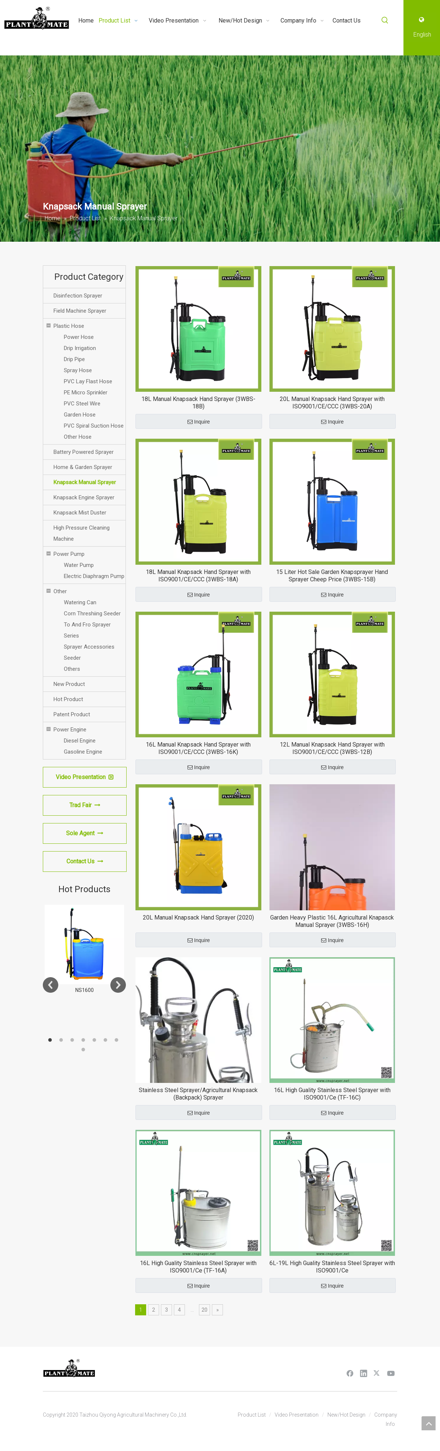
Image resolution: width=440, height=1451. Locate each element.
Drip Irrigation (80, 348)
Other (60, 591)
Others (72, 669)
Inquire (199, 422)
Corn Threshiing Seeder (92, 613)
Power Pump (69, 554)
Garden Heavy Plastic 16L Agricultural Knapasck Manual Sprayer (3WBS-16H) (332, 921)
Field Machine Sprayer (80, 310)
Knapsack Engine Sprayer (84, 497)
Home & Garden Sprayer (83, 467)
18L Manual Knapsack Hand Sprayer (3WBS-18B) (198, 402)
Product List (252, 1415)
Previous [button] (50, 985)
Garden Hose (80, 414)
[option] (84, 950)
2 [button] (62, 1040)
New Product (69, 684)
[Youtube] (391, 1373)
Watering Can (80, 602)
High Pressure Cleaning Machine (82, 533)
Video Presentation (85, 777)
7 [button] (117, 1040)
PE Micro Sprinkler (85, 392)
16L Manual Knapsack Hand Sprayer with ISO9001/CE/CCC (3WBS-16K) (198, 748)
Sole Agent (84, 833)
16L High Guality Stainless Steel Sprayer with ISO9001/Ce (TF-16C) (332, 1094)
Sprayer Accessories (89, 646)
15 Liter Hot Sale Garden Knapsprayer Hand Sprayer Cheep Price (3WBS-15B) (332, 575)
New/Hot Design (346, 1415)
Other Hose (78, 437)
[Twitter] (377, 1373)
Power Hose (79, 337)
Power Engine (70, 729)
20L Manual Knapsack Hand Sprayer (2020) (198, 917)
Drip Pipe (74, 359)
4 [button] (84, 1040)
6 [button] (106, 1040)
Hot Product (68, 699)
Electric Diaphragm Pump (94, 576)
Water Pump (79, 565)
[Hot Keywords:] (385, 20)
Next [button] (118, 985)
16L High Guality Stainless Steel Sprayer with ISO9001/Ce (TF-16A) (198, 1267)
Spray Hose (78, 370)
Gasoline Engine (83, 751)
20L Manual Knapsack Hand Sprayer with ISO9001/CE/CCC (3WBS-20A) (332, 402)
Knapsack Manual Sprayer (85, 482)
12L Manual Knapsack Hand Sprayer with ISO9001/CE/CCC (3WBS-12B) (332, 748)
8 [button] (84, 1050)
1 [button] (51, 1040)
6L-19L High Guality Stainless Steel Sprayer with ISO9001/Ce (332, 1267)
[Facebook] (350, 1373)
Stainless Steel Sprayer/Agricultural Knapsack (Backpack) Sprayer (198, 1094)
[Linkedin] (363, 1373)
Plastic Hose (69, 326)
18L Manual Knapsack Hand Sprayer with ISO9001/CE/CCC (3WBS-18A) (198, 575)
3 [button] (73, 1040)
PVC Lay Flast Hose (88, 381)
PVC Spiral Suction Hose (94, 425)
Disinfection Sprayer (78, 295)
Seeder (72, 658)
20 (204, 1310)
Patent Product (72, 714)
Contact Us (84, 861)
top (429, 1423)
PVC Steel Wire (82, 403)
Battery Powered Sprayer (84, 452)
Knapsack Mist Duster (80, 512)
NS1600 (84, 990)
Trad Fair (84, 805)
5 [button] (95, 1040)
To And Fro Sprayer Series (87, 630)
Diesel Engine (80, 740)
